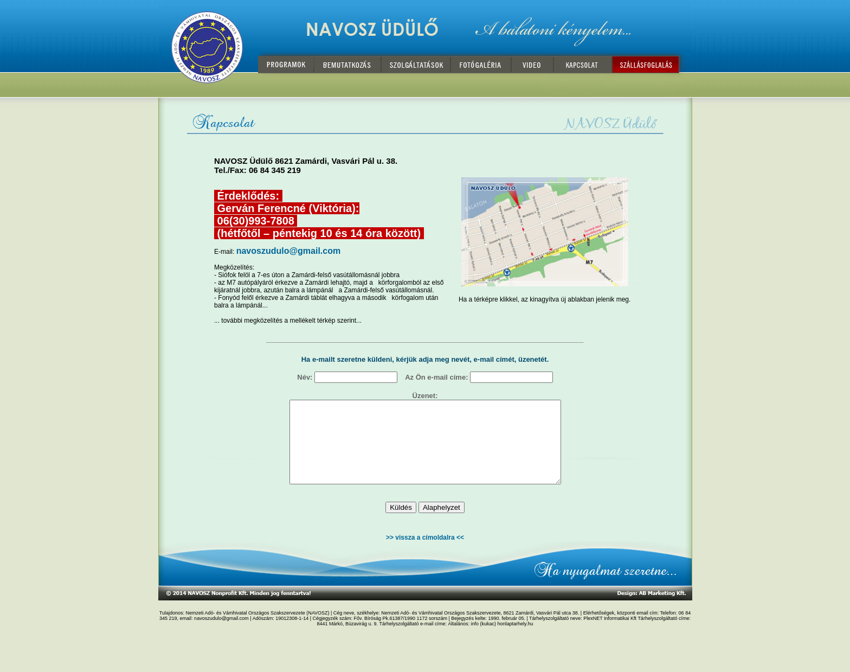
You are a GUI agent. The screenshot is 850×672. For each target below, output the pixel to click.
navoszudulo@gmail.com (288, 250)
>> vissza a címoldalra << (425, 554)
